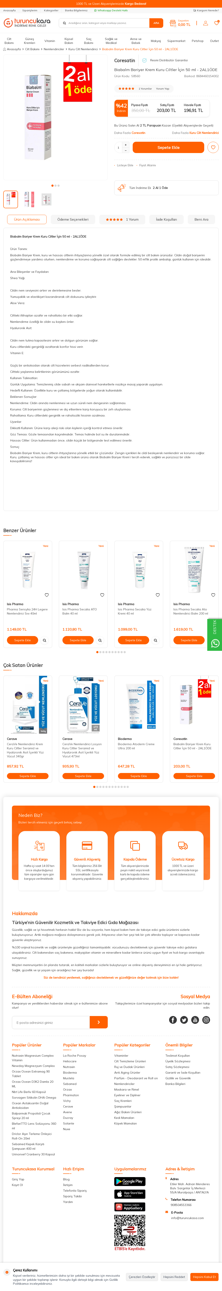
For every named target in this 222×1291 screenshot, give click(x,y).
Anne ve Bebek (136, 41)
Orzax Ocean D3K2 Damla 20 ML (32, 1084)
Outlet (214, 41)
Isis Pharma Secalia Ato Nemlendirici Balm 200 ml (190, 611)
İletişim (68, 1185)
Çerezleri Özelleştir (142, 1277)
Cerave (12, 739)
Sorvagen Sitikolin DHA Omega (34, 1097)
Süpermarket (176, 41)
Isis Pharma (15, 604)
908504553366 (181, 1205)
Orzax (67, 1089)
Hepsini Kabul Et (204, 1277)
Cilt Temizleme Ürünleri (130, 1061)
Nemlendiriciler (54, 49)
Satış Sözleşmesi (177, 1067)
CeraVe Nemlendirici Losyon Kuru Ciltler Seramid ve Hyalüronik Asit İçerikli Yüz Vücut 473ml (82, 750)
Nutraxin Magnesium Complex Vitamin (33, 1058)
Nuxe (66, 1129)
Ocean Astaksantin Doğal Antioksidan (30, 1105)
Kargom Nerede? (206, 10)
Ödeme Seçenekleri (72, 219)
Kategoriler (51, 10)
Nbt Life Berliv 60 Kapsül (29, 1092)
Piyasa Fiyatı (139, 105)
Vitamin (49, 41)
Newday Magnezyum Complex (33, 1066)
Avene (67, 1112)
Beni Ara (201, 219)
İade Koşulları (166, 219)
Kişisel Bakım (69, 41)
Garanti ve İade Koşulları (182, 1072)
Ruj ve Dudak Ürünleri (129, 1067)
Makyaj (156, 41)
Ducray (68, 1118)
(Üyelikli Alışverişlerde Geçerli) (193, 125)
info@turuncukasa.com (187, 1218)
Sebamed (70, 1084)
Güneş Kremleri (29, 41)
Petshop (198, 41)
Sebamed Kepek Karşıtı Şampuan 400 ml (28, 1146)
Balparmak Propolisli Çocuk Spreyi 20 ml (31, 1115)
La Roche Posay (74, 1056)
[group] (55, 117)
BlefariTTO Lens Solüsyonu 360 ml (34, 1126)
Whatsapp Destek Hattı (111, 10)
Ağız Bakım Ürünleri (128, 1112)
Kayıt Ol (17, 1185)
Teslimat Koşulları (177, 1056)
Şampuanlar (122, 1106)
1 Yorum (122, 219)
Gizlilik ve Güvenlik (178, 1078)
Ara (156, 23)
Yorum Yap (162, 88)
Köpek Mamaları (125, 1123)
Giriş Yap (18, 1179)
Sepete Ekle (169, 147)
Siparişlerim (29, 10)
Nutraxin (69, 1067)
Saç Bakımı (88, 41)
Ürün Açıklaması (27, 219)
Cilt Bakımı (9, 41)
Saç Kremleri (123, 1101)
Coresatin (124, 60)
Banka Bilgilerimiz (76, 10)
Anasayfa (9, 10)
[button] (52, 186)
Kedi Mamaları (124, 1118)
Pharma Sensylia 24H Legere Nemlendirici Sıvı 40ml (27, 611)
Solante (68, 1123)
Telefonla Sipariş (75, 1191)
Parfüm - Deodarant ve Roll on (136, 1078)
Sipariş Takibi (72, 1196)
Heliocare (70, 1061)
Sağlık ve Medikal (111, 41)
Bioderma (125, 739)
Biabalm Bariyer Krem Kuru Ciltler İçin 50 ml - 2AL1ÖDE (192, 746)
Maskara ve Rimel (126, 1089)
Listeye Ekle (123, 165)
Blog (66, 1179)
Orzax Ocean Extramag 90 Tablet (31, 1073)
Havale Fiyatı (192, 105)
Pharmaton (71, 1095)
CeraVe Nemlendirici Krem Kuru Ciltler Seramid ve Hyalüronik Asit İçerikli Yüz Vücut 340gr (25, 750)
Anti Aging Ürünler (127, 1072)
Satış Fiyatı (167, 105)
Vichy (67, 1101)
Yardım (68, 1202)
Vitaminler (121, 1056)
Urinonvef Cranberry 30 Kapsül (33, 1154)
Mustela (68, 1078)
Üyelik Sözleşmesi (177, 1061)
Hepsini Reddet (174, 1277)
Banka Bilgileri (175, 1084)
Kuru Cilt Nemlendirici (83, 49)
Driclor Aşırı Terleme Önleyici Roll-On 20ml (32, 1136)
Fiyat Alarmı (146, 165)
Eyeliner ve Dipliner (127, 1095)
